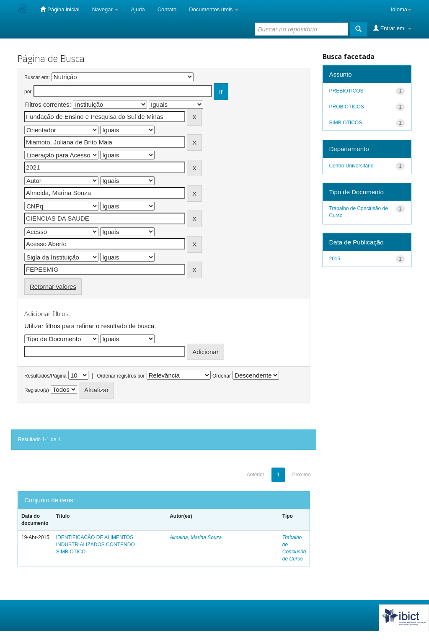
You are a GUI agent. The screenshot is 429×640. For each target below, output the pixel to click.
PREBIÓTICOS (346, 91)
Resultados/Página (45, 376)
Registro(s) (36, 390)
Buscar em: (37, 77)
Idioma (401, 9)
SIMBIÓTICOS (345, 123)
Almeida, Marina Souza (196, 537)
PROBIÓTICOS (346, 107)
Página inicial (59, 9)
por (27, 92)
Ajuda (138, 9)
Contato (167, 9)
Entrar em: (392, 28)
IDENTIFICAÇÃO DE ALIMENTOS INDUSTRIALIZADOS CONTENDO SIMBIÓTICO (95, 545)
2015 (335, 259)
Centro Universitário (351, 166)
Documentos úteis (213, 9)
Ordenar (221, 376)
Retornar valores (53, 286)
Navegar (105, 9)
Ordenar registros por (121, 376)
